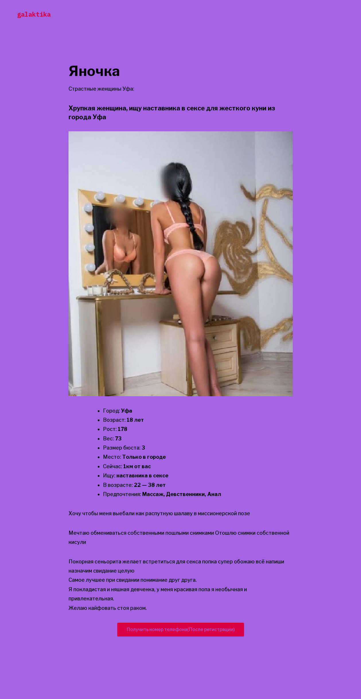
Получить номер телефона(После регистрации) (180, 629)
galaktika (34, 14)
